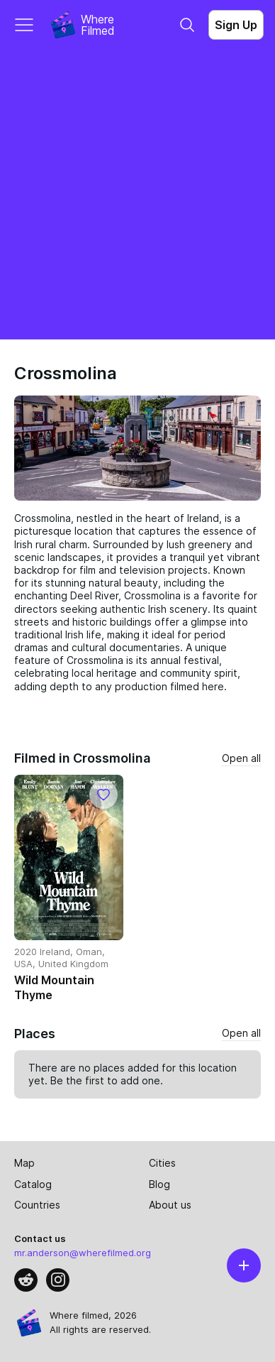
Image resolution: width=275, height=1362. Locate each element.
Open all (241, 758)
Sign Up (236, 25)
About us (170, 1205)
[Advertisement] (137, 194)
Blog (159, 1184)
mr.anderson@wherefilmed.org (82, 1252)
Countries (37, 1205)
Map (24, 1163)
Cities (162, 1163)
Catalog (33, 1184)
